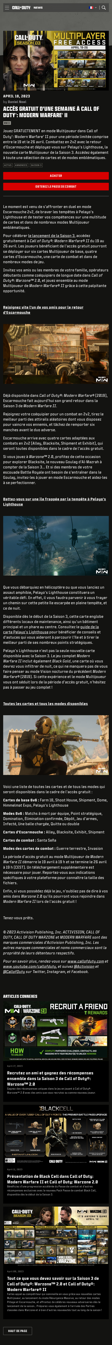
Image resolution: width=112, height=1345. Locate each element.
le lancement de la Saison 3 (51, 236)
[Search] (104, 8)
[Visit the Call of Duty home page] (21, 7)
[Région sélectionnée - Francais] (93, 7)
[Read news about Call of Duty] (38, 8)
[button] (7, 7)
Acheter (56, 175)
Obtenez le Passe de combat (55, 186)
